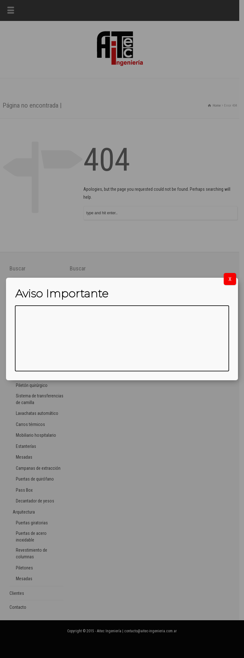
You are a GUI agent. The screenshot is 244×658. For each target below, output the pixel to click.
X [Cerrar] (229, 279)
